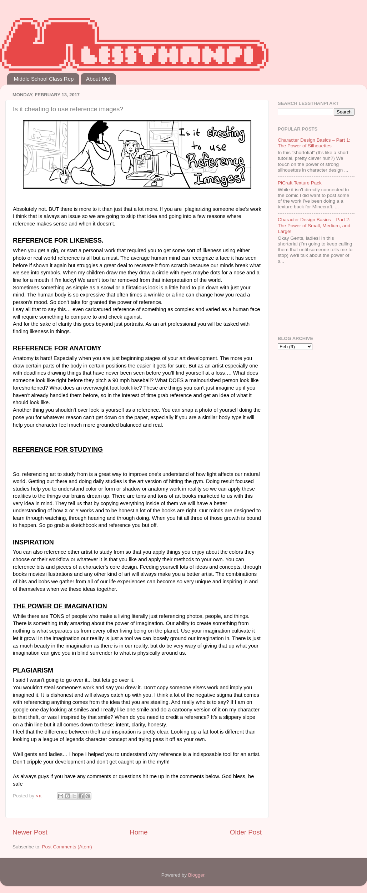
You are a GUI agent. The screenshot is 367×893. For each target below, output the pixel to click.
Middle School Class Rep (44, 79)
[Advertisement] (300, 300)
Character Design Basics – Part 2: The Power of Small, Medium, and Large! (314, 225)
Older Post (246, 832)
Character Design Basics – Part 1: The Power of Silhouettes (314, 142)
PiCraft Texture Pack (300, 183)
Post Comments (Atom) (67, 846)
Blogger (196, 875)
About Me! (98, 79)
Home (138, 832)
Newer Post (29, 832)
